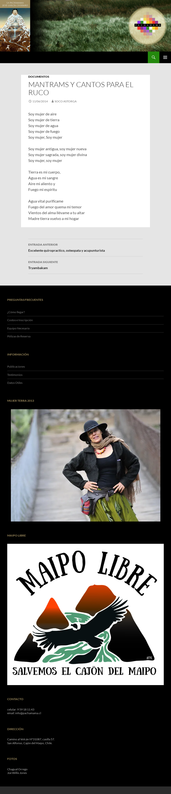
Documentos (38, 76)
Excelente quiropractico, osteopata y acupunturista (85, 247)
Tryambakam (85, 264)
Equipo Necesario (18, 328)
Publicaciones (16, 366)
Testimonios (14, 375)
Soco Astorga (66, 101)
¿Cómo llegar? (16, 312)
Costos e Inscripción (20, 320)
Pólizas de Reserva (18, 336)
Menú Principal (165, 57)
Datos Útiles (14, 383)
